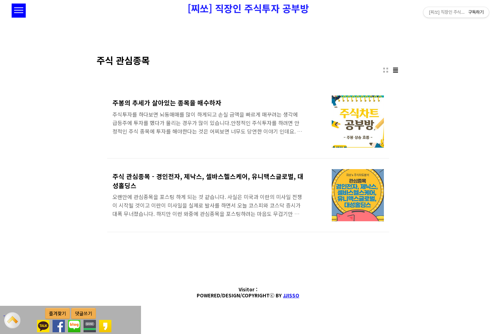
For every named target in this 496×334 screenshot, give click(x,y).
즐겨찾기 (57, 313)
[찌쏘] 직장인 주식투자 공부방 (248, 8)
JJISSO (291, 295)
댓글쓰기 (83, 313)
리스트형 (395, 70)
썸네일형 (385, 70)
